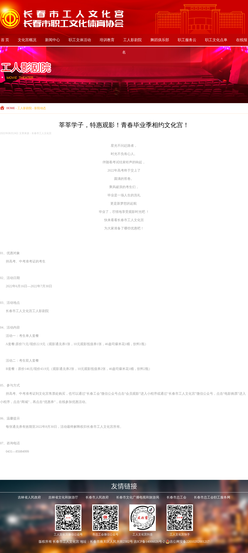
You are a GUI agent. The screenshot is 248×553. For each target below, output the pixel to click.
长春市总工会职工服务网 (212, 497)
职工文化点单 (216, 40)
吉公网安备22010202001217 (187, 542)
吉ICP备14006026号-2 (149, 541)
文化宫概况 (27, 40)
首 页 (5, 40)
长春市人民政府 (97, 497)
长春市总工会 (176, 497)
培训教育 (107, 40)
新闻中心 (52, 40)
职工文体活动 (80, 40)
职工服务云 (187, 40)
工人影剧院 (132, 40)
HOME (10, 108)
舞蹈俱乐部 (159, 40)
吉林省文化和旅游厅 (63, 497)
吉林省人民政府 (29, 497)
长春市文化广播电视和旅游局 (137, 497)
